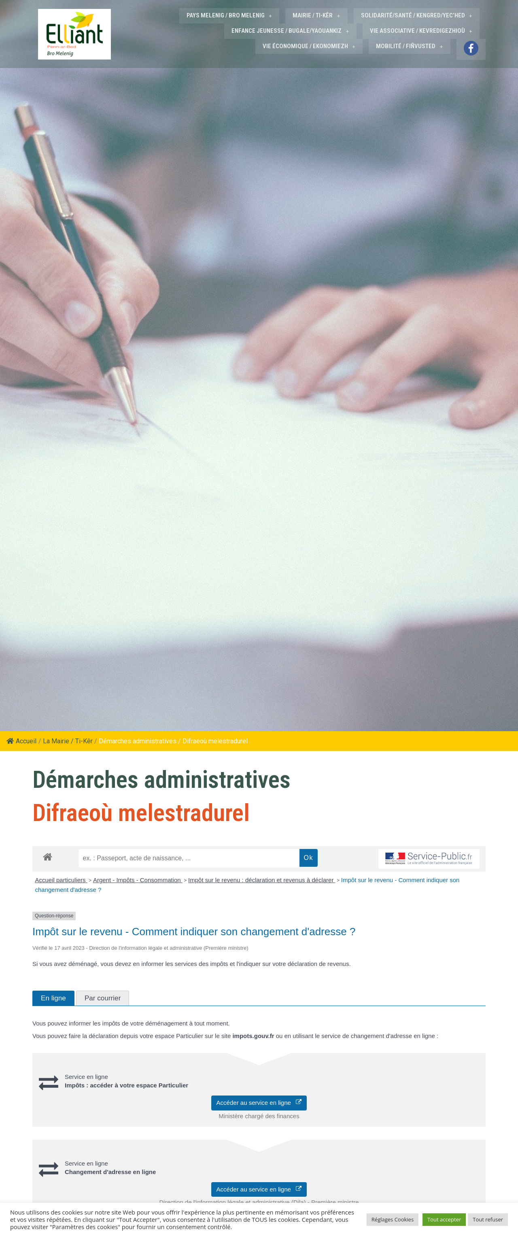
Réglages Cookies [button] (393, 1219)
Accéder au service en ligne (259, 1101)
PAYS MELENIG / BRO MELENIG (229, 15)
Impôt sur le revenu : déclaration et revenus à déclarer (261, 879)
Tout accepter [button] (444, 1219)
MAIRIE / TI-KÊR (316, 15)
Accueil (21, 740)
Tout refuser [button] (488, 1219)
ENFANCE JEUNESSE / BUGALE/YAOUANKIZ (290, 30)
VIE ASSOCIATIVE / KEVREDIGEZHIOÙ (421, 30)
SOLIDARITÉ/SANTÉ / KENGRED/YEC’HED (416, 15)
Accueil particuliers (61, 879)
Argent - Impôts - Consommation (138, 879)
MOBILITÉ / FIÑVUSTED (409, 45)
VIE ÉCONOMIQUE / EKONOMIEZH (309, 45)
